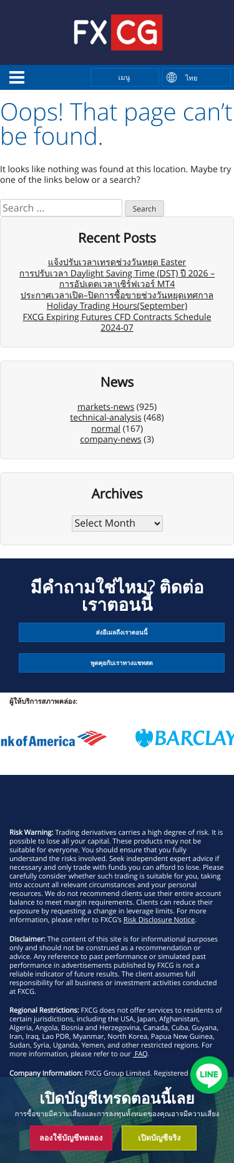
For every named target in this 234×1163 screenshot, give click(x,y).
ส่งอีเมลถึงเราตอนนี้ (122, 632)
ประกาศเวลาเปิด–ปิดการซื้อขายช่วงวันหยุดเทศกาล (117, 295)
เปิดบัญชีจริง (159, 1137)
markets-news (105, 407)
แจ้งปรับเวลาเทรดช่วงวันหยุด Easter (117, 262)
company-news (110, 439)
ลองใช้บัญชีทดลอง (70, 1137)
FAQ (140, 1054)
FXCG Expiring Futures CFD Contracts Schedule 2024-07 (117, 322)
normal (105, 429)
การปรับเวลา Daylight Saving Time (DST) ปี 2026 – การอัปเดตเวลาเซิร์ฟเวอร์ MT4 (117, 279)
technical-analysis (105, 418)
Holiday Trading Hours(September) (117, 306)
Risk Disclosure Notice (159, 920)
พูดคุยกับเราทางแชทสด (121, 663)
